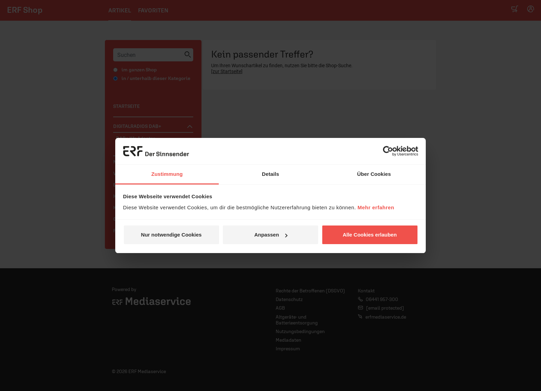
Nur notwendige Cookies (171, 235)
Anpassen (270, 235)
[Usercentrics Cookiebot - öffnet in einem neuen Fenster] (388, 151)
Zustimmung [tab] (167, 174)
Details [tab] (270, 174)
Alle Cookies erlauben (370, 235)
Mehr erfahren (375, 207)
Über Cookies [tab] (374, 174)
